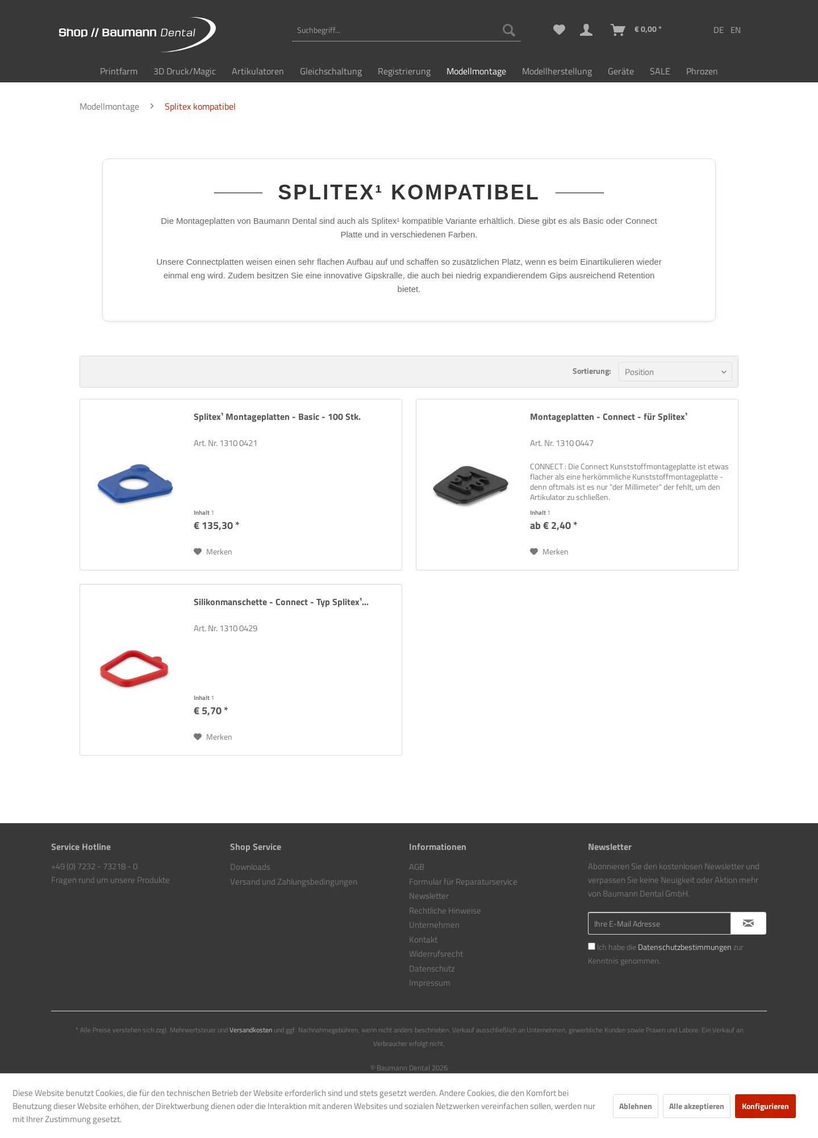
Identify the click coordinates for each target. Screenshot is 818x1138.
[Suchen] (509, 30)
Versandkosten (250, 1029)
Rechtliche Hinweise (445, 910)
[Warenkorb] (636, 30)
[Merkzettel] (559, 30)
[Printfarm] (118, 71)
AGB (416, 866)
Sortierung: (592, 371)
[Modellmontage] (476, 71)
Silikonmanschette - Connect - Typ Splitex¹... (281, 602)
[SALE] (660, 71)
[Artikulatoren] (258, 71)
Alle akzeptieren (696, 1106)
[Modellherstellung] (557, 71)
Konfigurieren (765, 1106)
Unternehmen (434, 924)
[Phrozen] (702, 71)
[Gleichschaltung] (331, 71)
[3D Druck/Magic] (184, 71)
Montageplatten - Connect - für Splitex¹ (608, 417)
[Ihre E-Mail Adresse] (659, 923)
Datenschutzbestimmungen (685, 947)
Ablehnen (635, 1106)
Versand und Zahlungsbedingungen (293, 881)
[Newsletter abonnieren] (748, 923)
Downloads (250, 866)
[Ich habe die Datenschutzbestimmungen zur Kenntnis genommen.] (591, 946)
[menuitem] (406, 30)
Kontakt (423, 939)
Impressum (429, 982)
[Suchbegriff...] (406, 30)
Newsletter (429, 895)
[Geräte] (621, 71)
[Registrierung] (404, 71)
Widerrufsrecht (436, 953)
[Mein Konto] (588, 30)
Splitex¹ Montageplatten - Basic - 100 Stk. (277, 417)
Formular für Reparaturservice (463, 881)
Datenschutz (432, 968)
